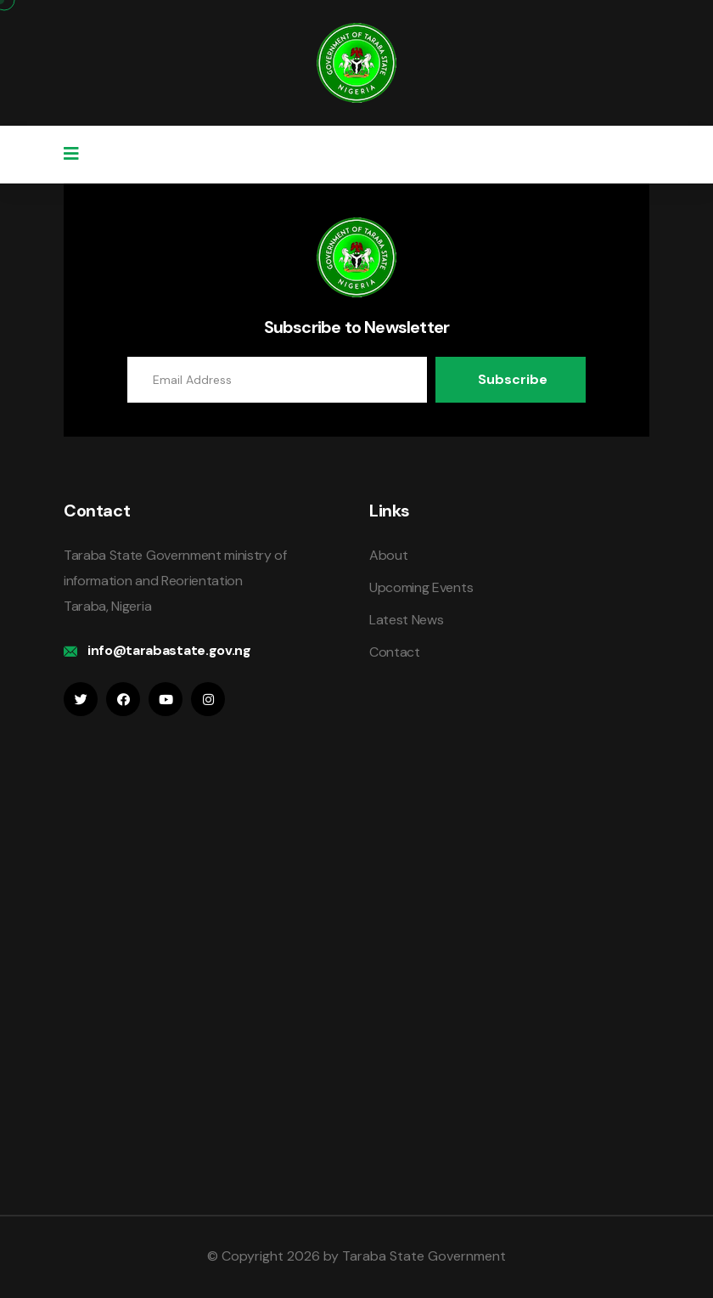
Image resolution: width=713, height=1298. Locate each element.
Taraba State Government (424, 1256)
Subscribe (512, 379)
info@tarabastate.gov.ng (169, 650)
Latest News (406, 620)
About (388, 555)
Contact (394, 652)
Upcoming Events (421, 587)
